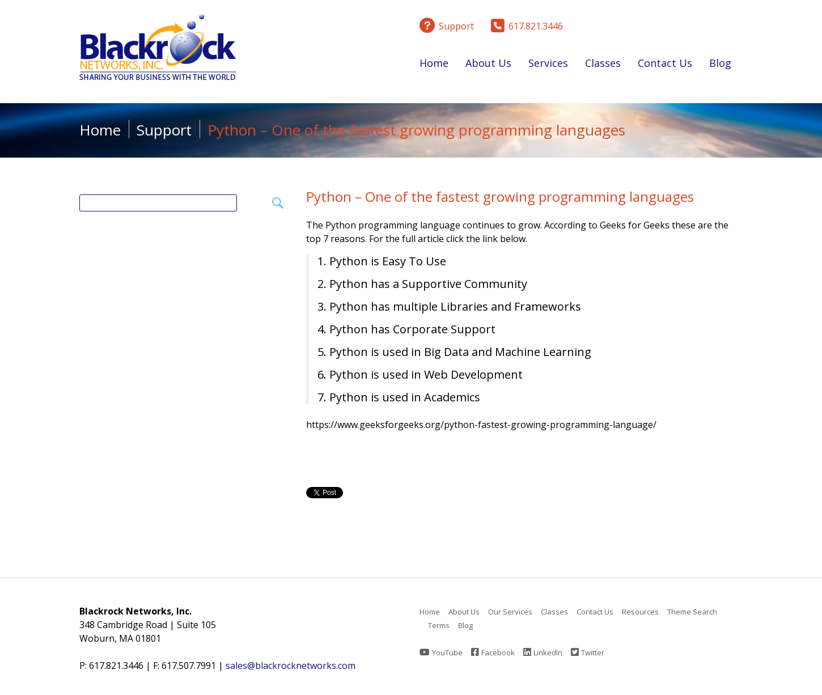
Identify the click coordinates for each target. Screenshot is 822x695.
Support (164, 130)
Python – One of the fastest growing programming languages (500, 196)
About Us (488, 65)
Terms (439, 625)
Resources (640, 612)
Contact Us (665, 63)
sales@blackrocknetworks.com (290, 665)
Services (548, 65)
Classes (603, 65)
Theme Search (692, 612)
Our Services (510, 612)
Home (434, 63)
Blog (720, 63)
